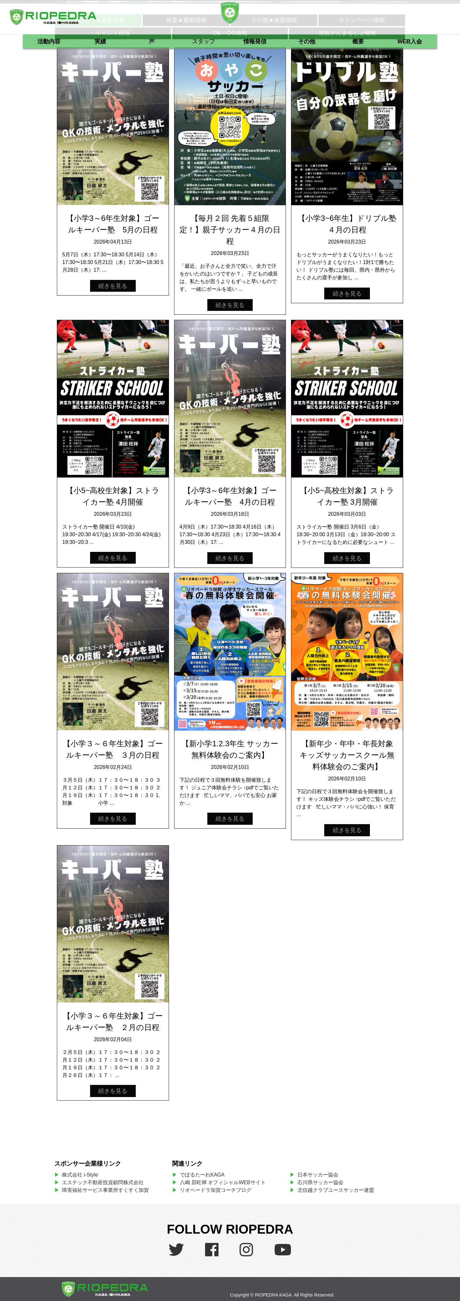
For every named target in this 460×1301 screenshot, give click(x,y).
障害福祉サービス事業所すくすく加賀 (105, 1190)
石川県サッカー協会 (320, 1182)
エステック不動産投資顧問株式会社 (103, 1182)
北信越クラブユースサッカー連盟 (335, 1190)
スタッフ (203, 41)
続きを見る (112, 285)
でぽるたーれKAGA (202, 1174)
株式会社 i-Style (80, 1174)
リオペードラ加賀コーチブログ (215, 1190)
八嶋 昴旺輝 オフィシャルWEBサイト (225, 1182)
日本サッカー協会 (317, 1174)
